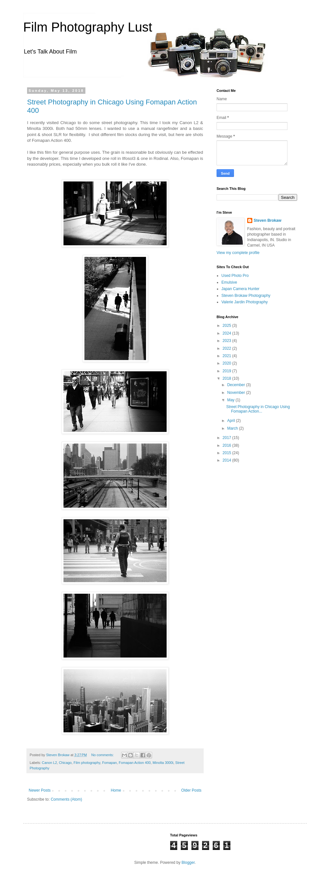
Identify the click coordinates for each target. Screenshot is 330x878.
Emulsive (229, 282)
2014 (227, 460)
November (236, 392)
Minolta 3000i (163, 763)
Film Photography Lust (87, 27)
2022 (227, 348)
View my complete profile (238, 252)
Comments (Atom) (66, 799)
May (231, 400)
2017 (227, 437)
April (231, 420)
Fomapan (109, 763)
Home (116, 790)
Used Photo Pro (235, 275)
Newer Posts (40, 790)
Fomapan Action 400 (135, 763)
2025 (227, 325)
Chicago (65, 763)
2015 (227, 453)
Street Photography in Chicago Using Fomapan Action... (258, 409)
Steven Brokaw (267, 220)
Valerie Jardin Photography (244, 302)
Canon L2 (49, 763)
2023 (227, 340)
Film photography (86, 763)
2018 (227, 378)
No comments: (103, 755)
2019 (227, 371)
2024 (227, 333)
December (236, 385)
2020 (227, 363)
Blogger (188, 862)
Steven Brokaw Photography (245, 295)
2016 (227, 445)
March (233, 428)
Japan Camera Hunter (240, 289)
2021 (227, 356)
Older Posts (191, 790)
